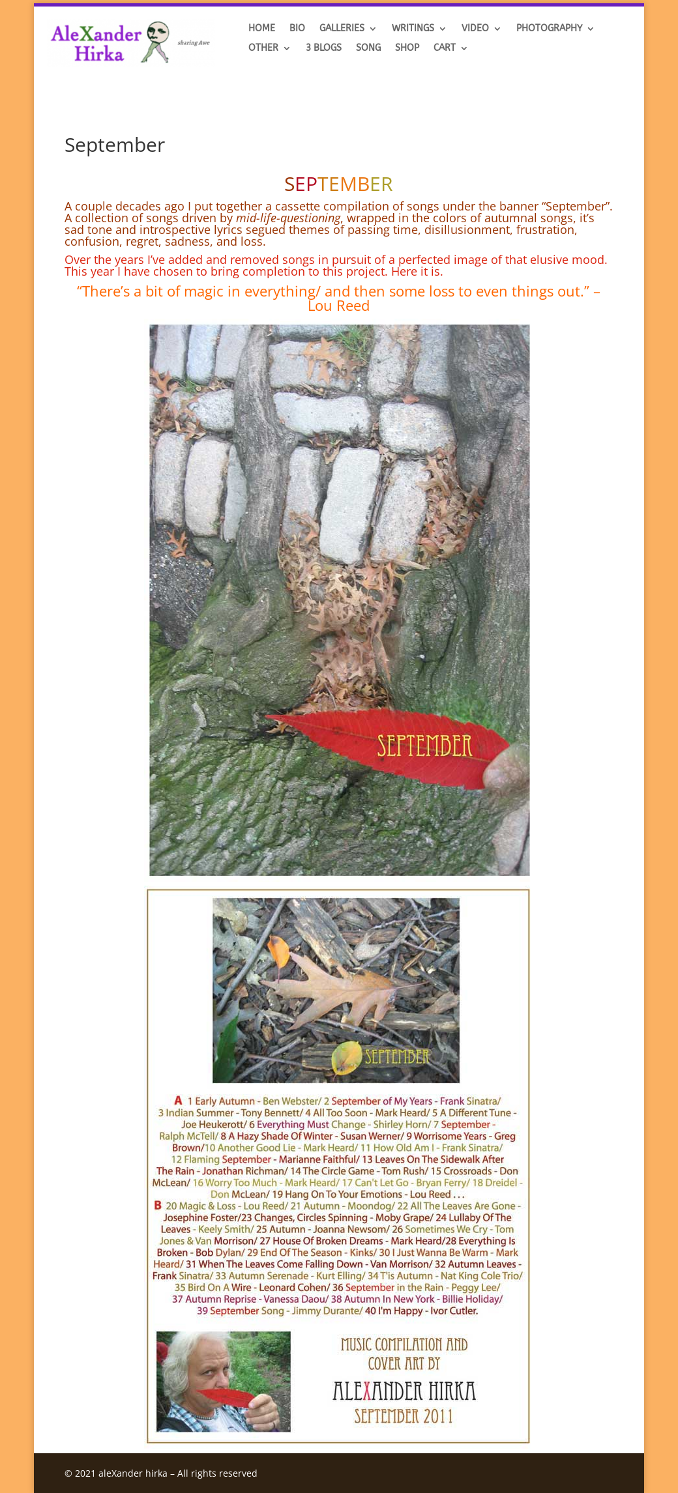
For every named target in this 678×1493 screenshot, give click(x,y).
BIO (297, 29)
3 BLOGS (324, 48)
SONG (368, 48)
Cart (445, 48)
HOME (261, 29)
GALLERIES (341, 29)
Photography (549, 29)
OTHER (263, 48)
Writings (413, 29)
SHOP (407, 48)
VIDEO (475, 29)
